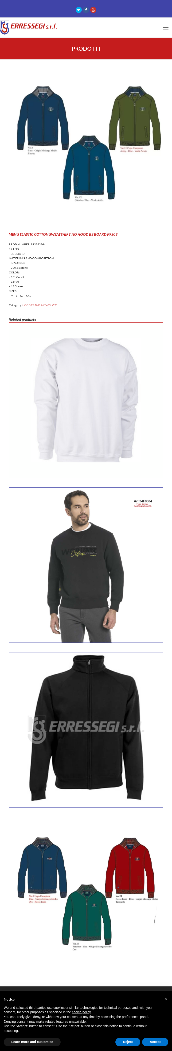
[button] (166, 998)
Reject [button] (128, 1042)
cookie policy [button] (81, 1012)
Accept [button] (155, 1042)
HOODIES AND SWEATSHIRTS (39, 305)
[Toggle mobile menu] (165, 27)
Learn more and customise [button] (32, 1042)
